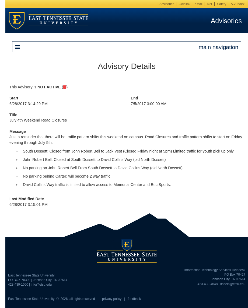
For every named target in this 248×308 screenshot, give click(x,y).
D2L (210, 4)
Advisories (166, 4)
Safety (221, 4)
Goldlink (184, 4)
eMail (198, 4)
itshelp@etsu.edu (232, 284)
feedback (134, 299)
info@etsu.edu (41, 284)
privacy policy (111, 299)
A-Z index (237, 4)
